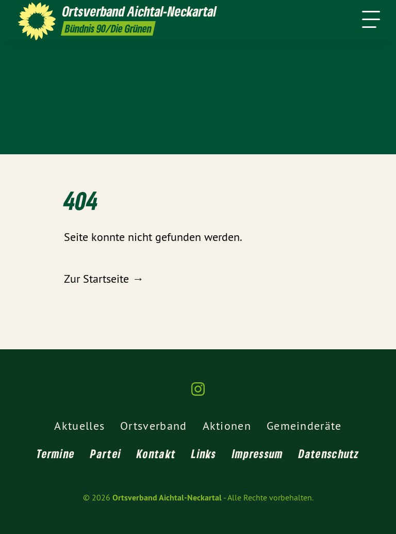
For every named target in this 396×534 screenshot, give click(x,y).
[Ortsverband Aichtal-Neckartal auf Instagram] (198, 393)
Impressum (258, 453)
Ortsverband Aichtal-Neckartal (167, 497)
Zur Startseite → (103, 278)
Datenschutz (329, 453)
